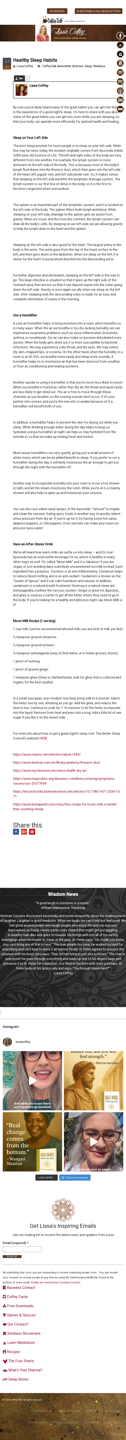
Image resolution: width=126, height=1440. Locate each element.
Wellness (99, 66)
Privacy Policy (113, 1422)
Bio (21, 78)
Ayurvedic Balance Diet (66, 1422)
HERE (43, 738)
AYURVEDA (57, 11)
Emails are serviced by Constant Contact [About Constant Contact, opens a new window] (55, 1282)
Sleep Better (92, 1422)
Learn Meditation (37, 1422)
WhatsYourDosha (42, 1411)
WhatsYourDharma (69, 1411)
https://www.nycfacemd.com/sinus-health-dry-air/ (50, 770)
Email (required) (15, 1243)
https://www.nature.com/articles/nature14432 (47, 754)
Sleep (88, 66)
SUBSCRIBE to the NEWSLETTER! (98, 11)
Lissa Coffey (25, 66)
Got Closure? (113, 1411)
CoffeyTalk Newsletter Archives (62, 66)
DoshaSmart (93, 1411)
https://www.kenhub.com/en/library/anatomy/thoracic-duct (56, 762)
